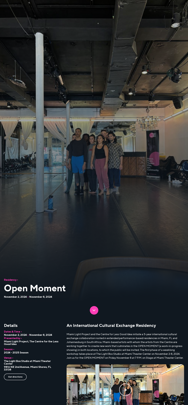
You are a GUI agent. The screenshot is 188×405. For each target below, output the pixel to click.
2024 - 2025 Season (16, 352)
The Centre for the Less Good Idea (31, 343)
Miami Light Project (16, 341)
